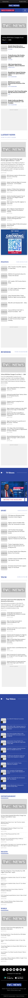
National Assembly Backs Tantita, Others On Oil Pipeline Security (17, 395)
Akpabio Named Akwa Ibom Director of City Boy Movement (16, 46)
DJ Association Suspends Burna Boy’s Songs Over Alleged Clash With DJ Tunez (13, 816)
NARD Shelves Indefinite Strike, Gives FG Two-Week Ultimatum (13, 878)
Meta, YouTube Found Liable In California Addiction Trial (14, 621)
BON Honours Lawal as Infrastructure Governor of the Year (16, 83)
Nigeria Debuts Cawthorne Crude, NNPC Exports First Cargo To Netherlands (17, 409)
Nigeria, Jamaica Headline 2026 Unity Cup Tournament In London (16, 523)
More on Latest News (8, 137)
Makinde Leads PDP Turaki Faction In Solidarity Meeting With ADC (16, 217)
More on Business (21, 351)
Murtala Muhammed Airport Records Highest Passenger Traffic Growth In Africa (16, 438)
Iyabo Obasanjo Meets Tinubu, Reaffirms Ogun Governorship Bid (16, 296)
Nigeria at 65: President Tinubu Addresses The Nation (14, 763)
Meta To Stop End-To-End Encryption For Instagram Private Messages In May (17, 655)
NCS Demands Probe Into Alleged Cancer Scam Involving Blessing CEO (12, 828)
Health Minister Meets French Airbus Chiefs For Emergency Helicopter (12, 890)
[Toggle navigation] (25, 10)
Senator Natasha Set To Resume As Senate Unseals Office (15, 785)
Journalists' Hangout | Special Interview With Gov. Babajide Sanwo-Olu (16, 749)
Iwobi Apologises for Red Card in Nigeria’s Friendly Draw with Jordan (17, 537)
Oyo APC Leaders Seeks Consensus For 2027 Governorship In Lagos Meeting (17, 318)
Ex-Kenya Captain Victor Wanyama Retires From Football (17, 552)
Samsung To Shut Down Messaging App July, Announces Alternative (17, 91)
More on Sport (22, 510)
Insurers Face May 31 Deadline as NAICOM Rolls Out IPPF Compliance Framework (16, 414)
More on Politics (21, 262)
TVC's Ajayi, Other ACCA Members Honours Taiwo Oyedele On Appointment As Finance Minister (17, 429)
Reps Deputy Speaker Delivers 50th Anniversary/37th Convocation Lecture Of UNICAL (16, 735)
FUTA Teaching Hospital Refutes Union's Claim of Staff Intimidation (13, 896)
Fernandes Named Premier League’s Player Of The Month (17, 566)
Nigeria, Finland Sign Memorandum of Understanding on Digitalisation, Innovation (16, 641)
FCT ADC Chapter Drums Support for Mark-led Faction (17, 289)
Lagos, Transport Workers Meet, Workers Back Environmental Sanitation (12, 902)
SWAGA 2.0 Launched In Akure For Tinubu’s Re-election (17, 274)
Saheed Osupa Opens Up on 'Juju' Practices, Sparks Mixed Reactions (13, 822)
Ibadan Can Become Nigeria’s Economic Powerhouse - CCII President (16, 102)
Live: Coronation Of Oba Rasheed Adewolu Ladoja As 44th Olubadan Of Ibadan (15, 772)
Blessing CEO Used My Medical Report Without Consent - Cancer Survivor (12, 839)
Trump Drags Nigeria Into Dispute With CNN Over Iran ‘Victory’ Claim (13, 946)
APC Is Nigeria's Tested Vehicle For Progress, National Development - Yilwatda (15, 210)
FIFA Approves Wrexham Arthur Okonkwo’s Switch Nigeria (16, 516)
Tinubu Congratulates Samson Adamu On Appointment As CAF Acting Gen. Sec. (16, 545)
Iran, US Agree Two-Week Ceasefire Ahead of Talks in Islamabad (13, 952)
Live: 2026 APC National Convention (15, 718)
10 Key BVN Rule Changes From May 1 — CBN (13, 374)
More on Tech (22, 577)
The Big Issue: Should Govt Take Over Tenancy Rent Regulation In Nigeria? (16, 756)
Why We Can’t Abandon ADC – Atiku (17, 302)
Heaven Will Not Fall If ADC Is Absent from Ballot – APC (16, 310)
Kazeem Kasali (5, 42)
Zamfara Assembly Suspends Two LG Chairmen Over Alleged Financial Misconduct (16, 197)
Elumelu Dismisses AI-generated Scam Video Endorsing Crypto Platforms (16, 662)
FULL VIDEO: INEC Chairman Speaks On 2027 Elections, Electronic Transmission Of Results (16, 727)
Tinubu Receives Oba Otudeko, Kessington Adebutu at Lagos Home (16, 56)
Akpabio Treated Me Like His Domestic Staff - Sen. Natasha (16, 778)
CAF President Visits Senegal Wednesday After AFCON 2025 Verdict (16, 531)
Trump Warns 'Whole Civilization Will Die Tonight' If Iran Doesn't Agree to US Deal (14, 958)
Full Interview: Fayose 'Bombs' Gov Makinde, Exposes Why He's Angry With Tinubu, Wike (16, 742)
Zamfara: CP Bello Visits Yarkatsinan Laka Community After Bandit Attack (16, 189)
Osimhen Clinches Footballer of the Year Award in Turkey (17, 559)
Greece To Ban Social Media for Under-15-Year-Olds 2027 (13, 941)
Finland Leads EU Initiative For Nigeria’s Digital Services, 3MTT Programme (17, 635)
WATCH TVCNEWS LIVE (7, 10)
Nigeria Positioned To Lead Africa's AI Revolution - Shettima (16, 421)
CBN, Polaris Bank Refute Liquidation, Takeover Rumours (16, 65)
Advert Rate (6, 1)
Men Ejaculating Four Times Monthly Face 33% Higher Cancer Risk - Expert (13, 871)
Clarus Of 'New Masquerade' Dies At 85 (10, 834)
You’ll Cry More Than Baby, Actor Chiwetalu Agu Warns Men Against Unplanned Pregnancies (14, 845)
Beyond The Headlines (13, 500)
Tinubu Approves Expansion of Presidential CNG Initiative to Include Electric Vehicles (16, 614)
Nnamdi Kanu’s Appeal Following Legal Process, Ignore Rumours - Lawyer (16, 74)
